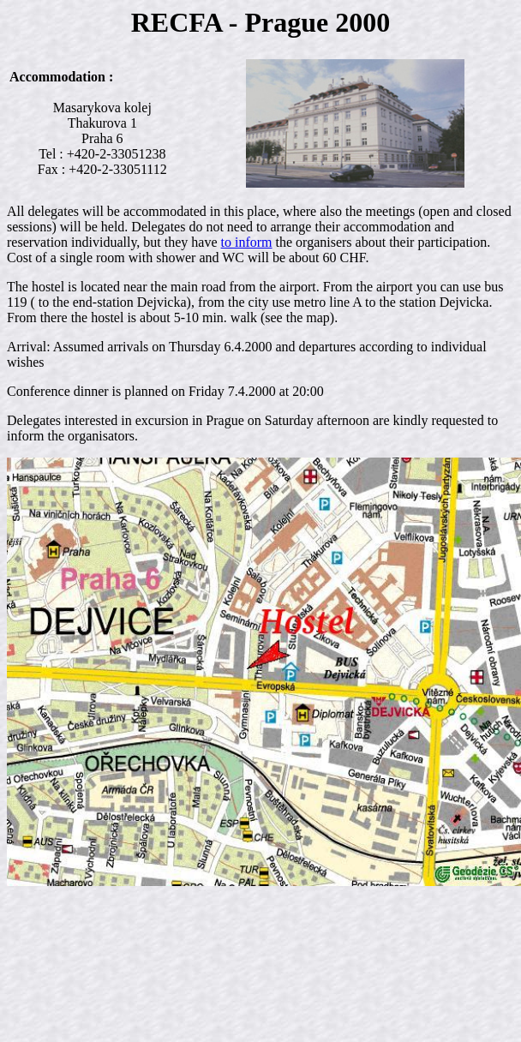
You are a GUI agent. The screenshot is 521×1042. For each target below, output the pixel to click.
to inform (246, 242)
